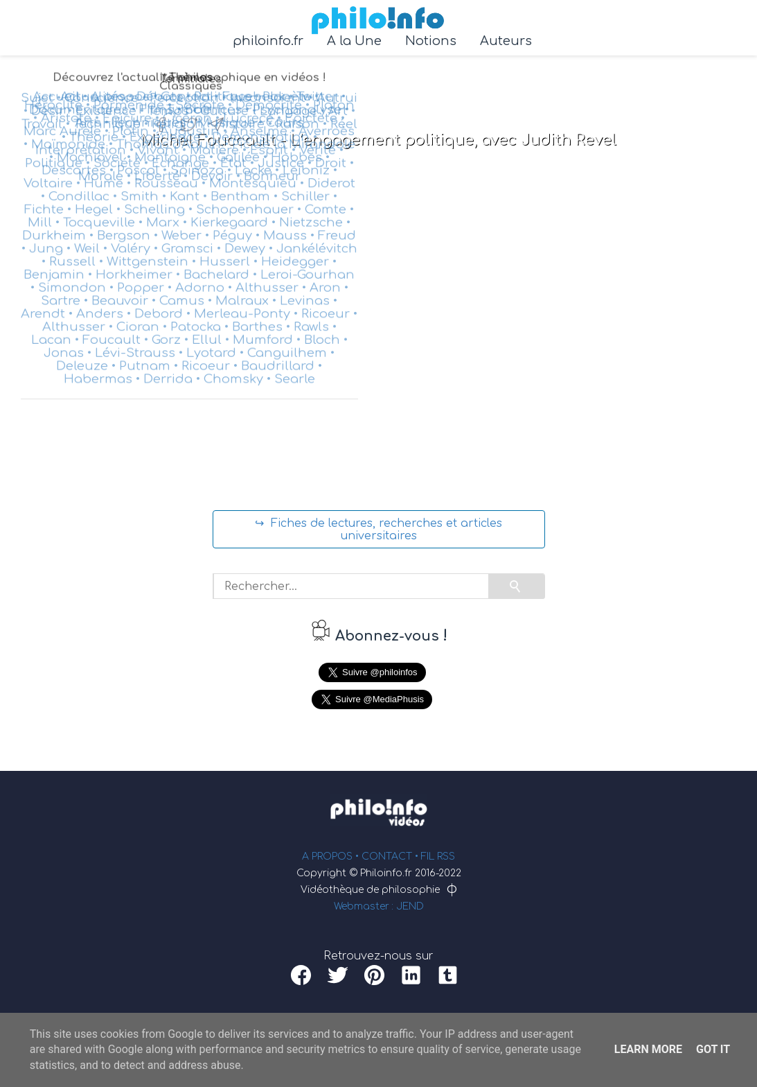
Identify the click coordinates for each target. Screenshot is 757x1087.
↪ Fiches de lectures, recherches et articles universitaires (378, 529)
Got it (713, 1049)
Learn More (648, 1049)
